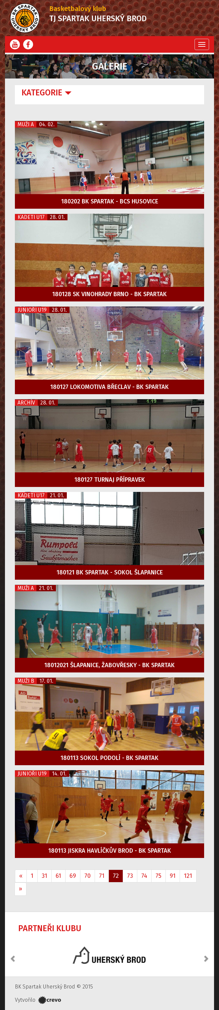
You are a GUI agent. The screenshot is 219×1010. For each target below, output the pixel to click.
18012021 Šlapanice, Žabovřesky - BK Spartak (109, 665)
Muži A (26, 124)
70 (87, 875)
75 (158, 875)
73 (130, 875)
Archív (26, 402)
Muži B (26, 681)
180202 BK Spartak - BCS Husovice (109, 201)
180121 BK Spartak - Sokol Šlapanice (110, 572)
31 (44, 875)
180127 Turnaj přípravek (109, 479)
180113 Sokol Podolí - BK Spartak (109, 758)
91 (173, 875)
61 (58, 875)
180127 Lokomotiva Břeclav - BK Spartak (109, 387)
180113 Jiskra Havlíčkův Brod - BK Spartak (109, 850)
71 (102, 875)
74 (144, 875)
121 (188, 875)
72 (116, 875)
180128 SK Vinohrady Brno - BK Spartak (109, 294)
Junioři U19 (32, 310)
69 (72, 875)
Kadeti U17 (31, 217)
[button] (13, 955)
